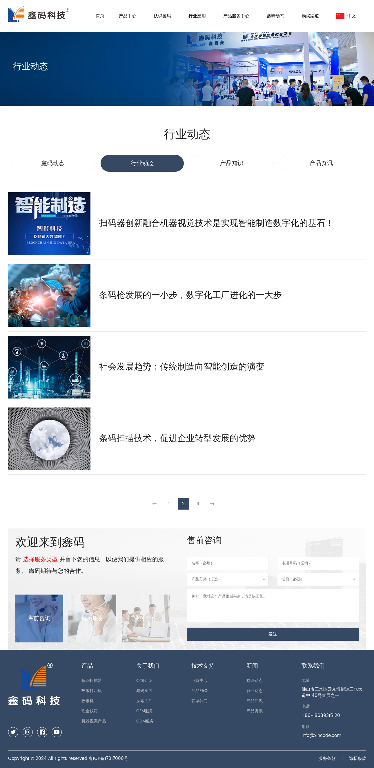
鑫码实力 (144, 690)
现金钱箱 (89, 711)
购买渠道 (310, 16)
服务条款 (327, 758)
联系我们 (199, 701)
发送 (272, 634)
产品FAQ (199, 690)
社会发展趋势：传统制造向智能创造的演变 (181, 367)
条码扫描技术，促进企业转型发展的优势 (177, 439)
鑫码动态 (275, 16)
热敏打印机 (91, 690)
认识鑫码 (162, 16)
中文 (346, 16)
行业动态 (254, 690)
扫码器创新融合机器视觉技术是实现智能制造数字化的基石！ (216, 223)
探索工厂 (144, 701)
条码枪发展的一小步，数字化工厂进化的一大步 (190, 295)
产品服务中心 (236, 16)
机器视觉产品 (93, 721)
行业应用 (197, 16)
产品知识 (254, 701)
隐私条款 (357, 758)
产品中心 (127, 16)
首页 (100, 15)
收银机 (87, 701)
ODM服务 (145, 721)
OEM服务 (144, 711)
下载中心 (199, 680)
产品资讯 (254, 711)
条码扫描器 (91, 680)
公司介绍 (144, 680)
